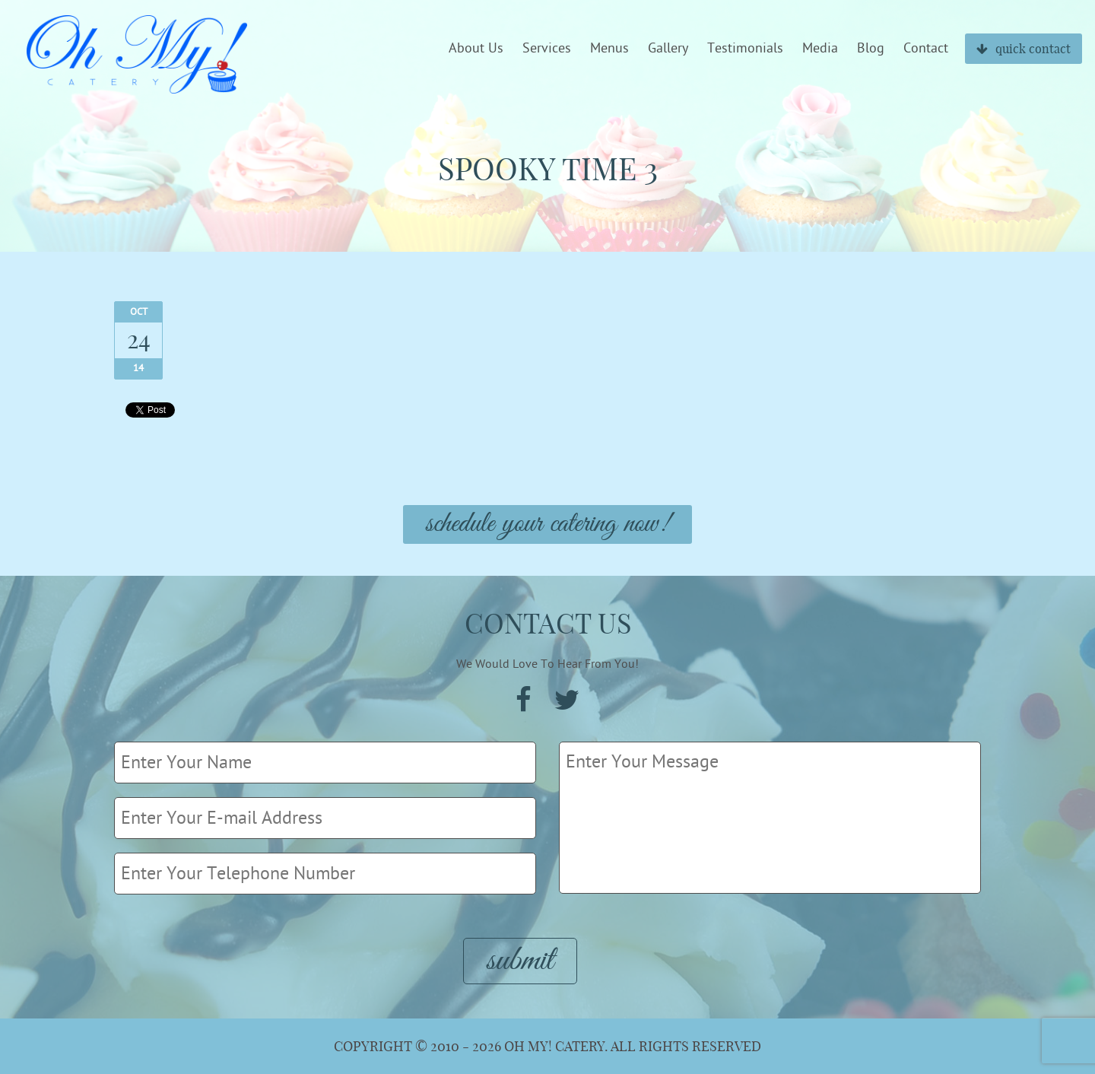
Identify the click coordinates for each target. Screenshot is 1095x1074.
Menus (609, 48)
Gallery (668, 48)
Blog (870, 48)
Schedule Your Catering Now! (547, 524)
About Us (476, 48)
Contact (925, 48)
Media (820, 48)
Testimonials (745, 48)
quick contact (1023, 48)
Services (546, 48)
